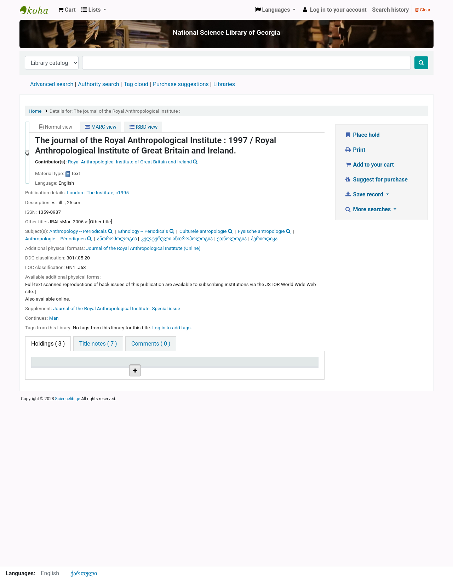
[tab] (98, 343)
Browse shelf (134, 395)
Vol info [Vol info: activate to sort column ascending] (168, 372)
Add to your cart (369, 164)
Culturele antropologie (202, 231)
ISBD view (143, 127)
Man (54, 318)
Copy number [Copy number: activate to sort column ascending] (208, 368)
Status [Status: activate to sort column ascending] (248, 372)
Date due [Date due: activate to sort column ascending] (292, 372)
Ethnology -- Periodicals (143, 231)
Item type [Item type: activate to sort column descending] (46, 372)
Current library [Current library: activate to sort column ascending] (85, 368)
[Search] (421, 62)
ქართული (83, 573)
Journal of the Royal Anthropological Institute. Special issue (116, 308)
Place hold (362, 134)
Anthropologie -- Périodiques (55, 238)
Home (35, 111)
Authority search (98, 84)
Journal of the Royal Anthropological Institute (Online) (143, 248)
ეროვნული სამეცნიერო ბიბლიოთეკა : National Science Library (37, 10)
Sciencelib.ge (67, 562)
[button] (67, 10)
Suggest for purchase (376, 179)
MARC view (100, 127)
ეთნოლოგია (232, 238)
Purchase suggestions (181, 84)
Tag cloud (136, 84)
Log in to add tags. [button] (172, 327)
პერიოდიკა (264, 238)
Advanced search (51, 84)
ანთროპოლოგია (117, 238)
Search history (390, 9)
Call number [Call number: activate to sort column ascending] (131, 372)
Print (354, 149)
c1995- (122, 192)
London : (76, 192)
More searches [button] (368, 209)
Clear (422, 9)
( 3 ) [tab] (48, 343)
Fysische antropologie (261, 231)
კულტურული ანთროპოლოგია (176, 238)
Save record (364, 194)
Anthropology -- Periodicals (78, 231)
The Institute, (100, 192)
